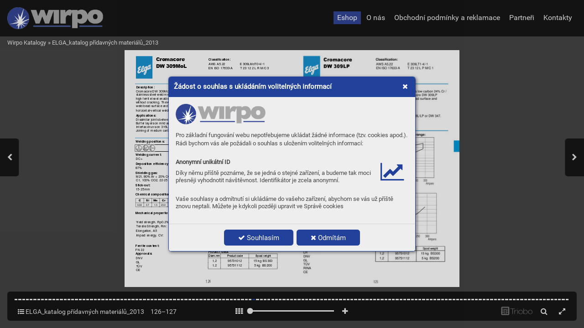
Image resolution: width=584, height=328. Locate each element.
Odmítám (328, 238)
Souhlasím (258, 238)
